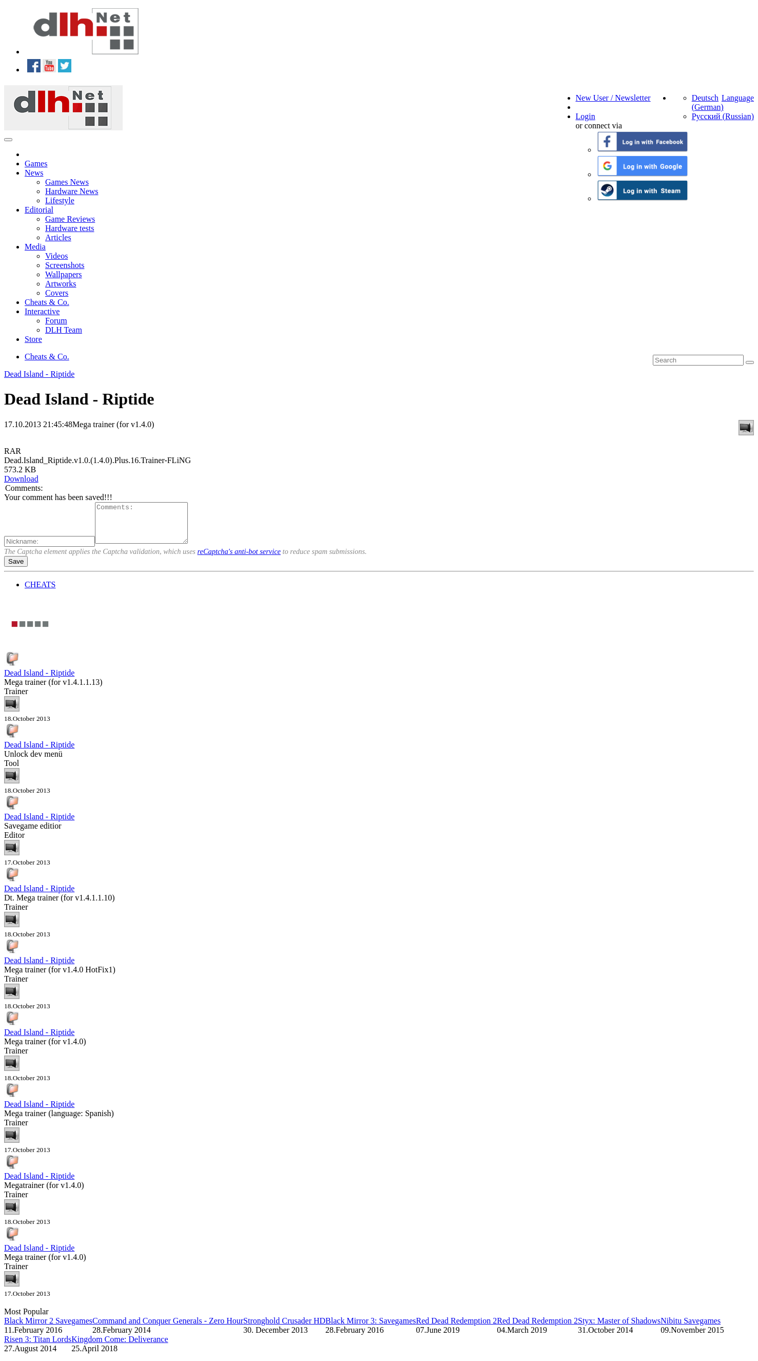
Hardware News (72, 191)
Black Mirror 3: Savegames (370, 1328)
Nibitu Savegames (690, 1328)
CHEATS (40, 592)
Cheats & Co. (47, 302)
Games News (67, 182)
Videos (56, 256)
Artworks (60, 283)
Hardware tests (69, 228)
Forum (56, 320)
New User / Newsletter (613, 97)
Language (738, 97)
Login (585, 116)
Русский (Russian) (723, 116)
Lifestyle (59, 200)
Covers (56, 293)
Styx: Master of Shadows (619, 1328)
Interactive (42, 311)
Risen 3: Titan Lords (37, 1347)
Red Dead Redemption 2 (456, 1328)
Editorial (39, 209)
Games (36, 163)
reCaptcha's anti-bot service (239, 559)
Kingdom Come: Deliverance (119, 1347)
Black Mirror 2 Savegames (48, 1328)
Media (35, 246)
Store (33, 339)
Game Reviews (70, 219)
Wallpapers (63, 274)
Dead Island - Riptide (39, 374)
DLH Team (63, 329)
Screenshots (64, 265)
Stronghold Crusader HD (284, 1328)
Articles (58, 237)
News (34, 172)
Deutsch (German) (708, 102)
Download (21, 478)
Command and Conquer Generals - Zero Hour (167, 1328)
